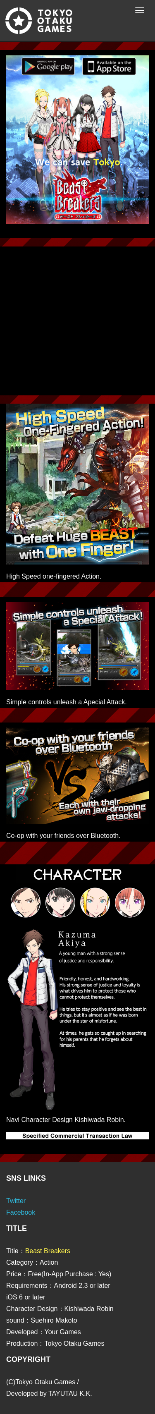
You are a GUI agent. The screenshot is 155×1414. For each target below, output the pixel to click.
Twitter (16, 1200)
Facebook (20, 1212)
